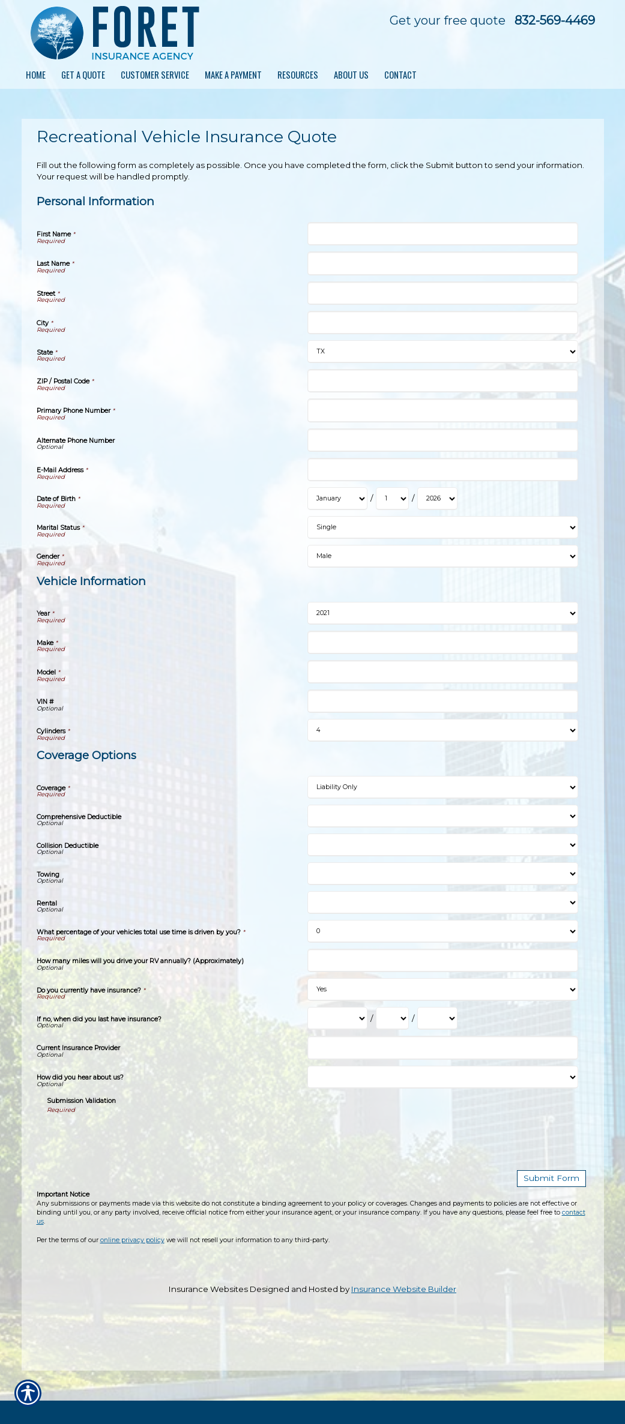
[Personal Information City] (442, 322)
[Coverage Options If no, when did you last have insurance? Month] (337, 1018)
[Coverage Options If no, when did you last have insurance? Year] (437, 1018)
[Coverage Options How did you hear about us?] (442, 1077)
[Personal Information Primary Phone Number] (442, 410)
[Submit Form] (554, 1178)
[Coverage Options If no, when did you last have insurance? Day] (392, 1018)
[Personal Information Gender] (442, 556)
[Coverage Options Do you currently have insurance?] (442, 989)
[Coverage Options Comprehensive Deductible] (442, 816)
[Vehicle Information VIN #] (442, 701)
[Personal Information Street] (442, 293)
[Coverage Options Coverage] (442, 787)
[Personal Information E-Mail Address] (442, 469)
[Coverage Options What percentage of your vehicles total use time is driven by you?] (442, 931)
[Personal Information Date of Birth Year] (437, 498)
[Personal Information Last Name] (442, 263)
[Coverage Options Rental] (442, 902)
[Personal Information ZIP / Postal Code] (442, 380)
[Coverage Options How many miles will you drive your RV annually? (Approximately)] (442, 960)
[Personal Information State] (442, 351)
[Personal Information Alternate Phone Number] (442, 440)
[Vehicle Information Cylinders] (442, 730)
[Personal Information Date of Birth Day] (392, 498)
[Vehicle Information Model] (442, 671)
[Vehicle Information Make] (442, 642)
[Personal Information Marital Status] (442, 527)
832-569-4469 (555, 20)
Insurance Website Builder (403, 1288)
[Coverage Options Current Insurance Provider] (442, 1047)
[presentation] (138, 1137)
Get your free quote (448, 20)
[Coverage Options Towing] (442, 873)
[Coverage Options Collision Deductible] (442, 845)
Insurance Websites (208, 1288)
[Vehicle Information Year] (442, 613)
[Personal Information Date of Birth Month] (337, 498)
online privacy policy (132, 1239)
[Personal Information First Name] (442, 233)
